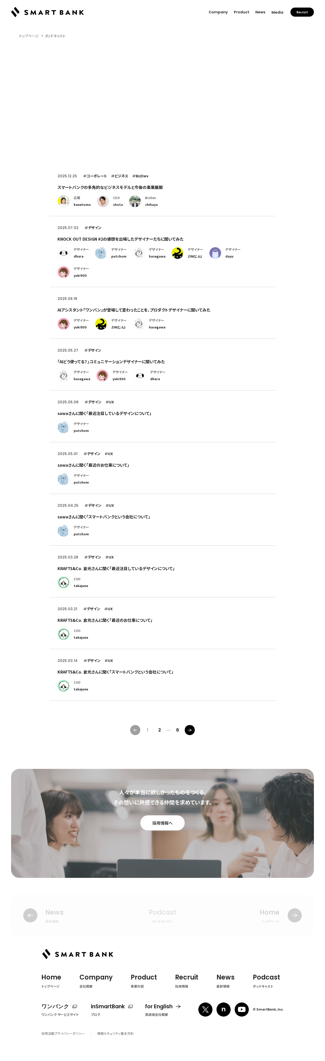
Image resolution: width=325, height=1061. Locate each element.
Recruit (302, 11)
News (260, 10)
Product (241, 10)
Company (218, 10)
